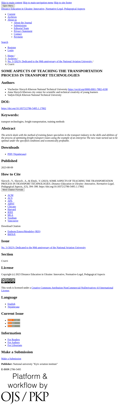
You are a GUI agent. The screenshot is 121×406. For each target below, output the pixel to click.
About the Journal (23, 22)
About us (12, 19)
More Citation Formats (13, 189)
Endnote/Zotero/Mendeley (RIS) (24, 231)
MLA (10, 215)
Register (12, 47)
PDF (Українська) (17, 154)
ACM (10, 195)
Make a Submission (11, 358)
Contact (18, 34)
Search (4, 42)
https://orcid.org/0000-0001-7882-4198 (88, 89)
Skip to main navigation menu (38, 2)
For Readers (14, 339)
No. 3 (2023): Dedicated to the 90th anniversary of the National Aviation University (50, 61)
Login (11, 50)
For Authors (14, 342)
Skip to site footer (63, 2)
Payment (18, 36)
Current (11, 14)
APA (10, 201)
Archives (12, 17)
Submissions (20, 25)
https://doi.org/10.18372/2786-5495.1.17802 (23, 108)
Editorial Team (21, 28)
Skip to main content (11, 2)
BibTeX (11, 234)
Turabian (12, 218)
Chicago (12, 206)
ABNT (11, 203)
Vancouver (13, 220)
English (11, 304)
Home (11, 55)
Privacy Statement (23, 31)
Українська (13, 306)
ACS (10, 198)
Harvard (12, 209)
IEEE (10, 212)
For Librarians (15, 345)
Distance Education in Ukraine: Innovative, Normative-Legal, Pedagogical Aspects (43, 8)
